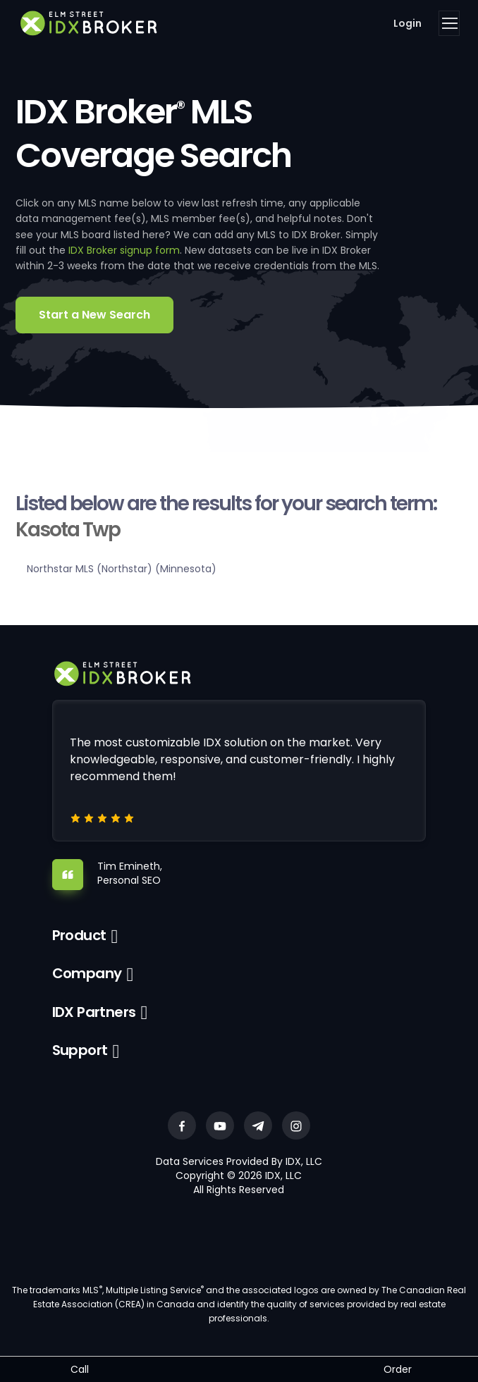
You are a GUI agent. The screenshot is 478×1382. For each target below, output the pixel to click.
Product (79, 935)
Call (80, 1369)
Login (407, 23)
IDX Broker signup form (124, 250)
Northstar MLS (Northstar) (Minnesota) (121, 569)
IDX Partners (94, 1012)
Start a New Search (94, 315)
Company (87, 973)
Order (398, 1369)
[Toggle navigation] (449, 23)
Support (80, 1050)
